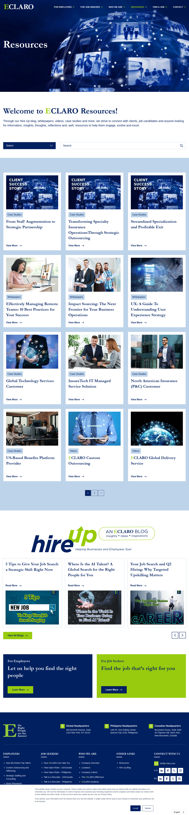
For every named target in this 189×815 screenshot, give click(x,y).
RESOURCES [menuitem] (137, 7)
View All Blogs (16, 635)
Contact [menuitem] (178, 7)
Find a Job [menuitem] (158, 7)
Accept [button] (135, 808)
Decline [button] (148, 808)
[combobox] (179, 812)
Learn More (18, 689)
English (177, 812)
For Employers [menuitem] (63, 7)
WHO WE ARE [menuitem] (115, 7)
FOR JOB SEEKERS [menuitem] (90, 7)
